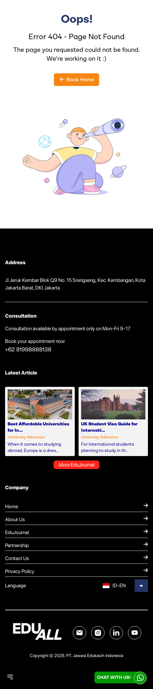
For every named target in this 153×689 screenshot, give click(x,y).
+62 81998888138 (28, 349)
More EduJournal (76, 465)
